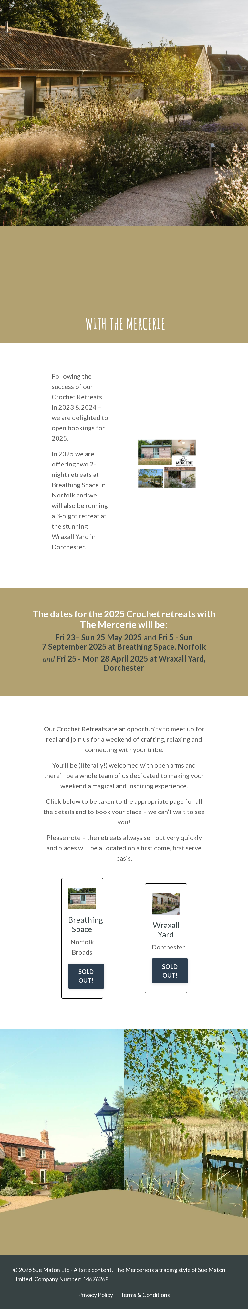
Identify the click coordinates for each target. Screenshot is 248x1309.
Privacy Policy (95, 1294)
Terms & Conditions (145, 1294)
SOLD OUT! (86, 976)
